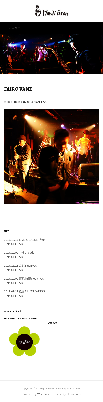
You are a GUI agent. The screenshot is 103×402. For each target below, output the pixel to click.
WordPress (43, 394)
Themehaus (73, 394)
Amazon (53, 322)
